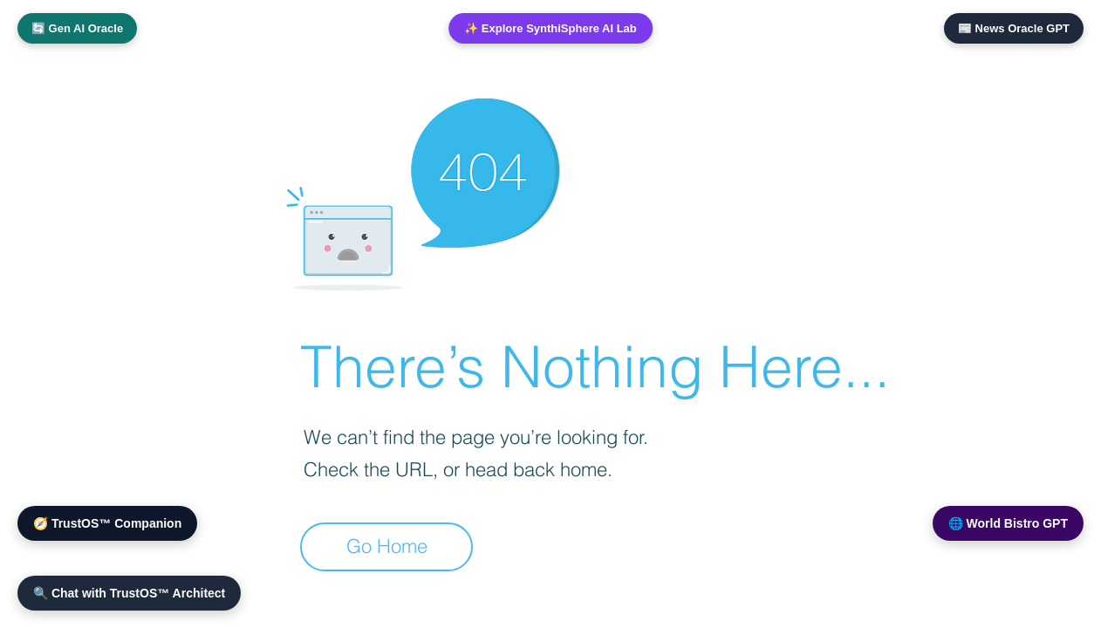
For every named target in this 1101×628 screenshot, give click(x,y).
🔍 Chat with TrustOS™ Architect (129, 593)
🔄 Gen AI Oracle (77, 28)
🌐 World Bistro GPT (1008, 523)
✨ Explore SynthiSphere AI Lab (550, 28)
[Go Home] (386, 546)
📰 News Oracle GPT (1014, 28)
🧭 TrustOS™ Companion (107, 523)
